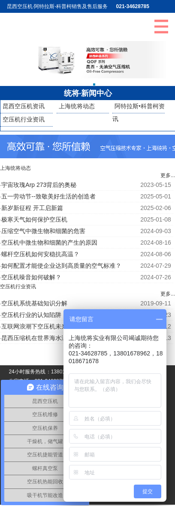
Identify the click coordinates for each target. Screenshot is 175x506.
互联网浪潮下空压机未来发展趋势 (46, 326)
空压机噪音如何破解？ (31, 277)
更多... (167, 175)
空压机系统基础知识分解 (34, 303)
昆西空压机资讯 (24, 106)
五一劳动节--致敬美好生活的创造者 (48, 196)
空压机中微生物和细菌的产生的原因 (49, 242)
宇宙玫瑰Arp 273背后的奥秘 (38, 184)
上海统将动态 (77, 106)
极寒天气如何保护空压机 (34, 219)
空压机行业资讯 (24, 119)
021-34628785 (132, 6)
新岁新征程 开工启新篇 (32, 207)
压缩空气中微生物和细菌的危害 (43, 231)
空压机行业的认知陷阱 (31, 314)
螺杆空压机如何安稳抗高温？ (40, 254)
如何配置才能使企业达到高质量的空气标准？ (61, 265)
